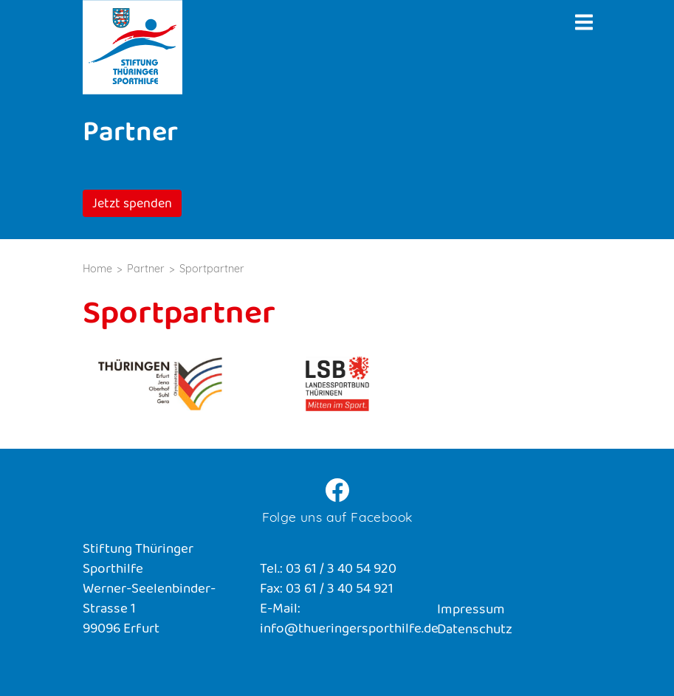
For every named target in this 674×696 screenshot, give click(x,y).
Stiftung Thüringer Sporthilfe (132, 47)
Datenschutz (474, 631)
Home (97, 268)
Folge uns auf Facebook (337, 517)
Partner (146, 268)
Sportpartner (211, 268)
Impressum (471, 611)
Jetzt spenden (132, 205)
